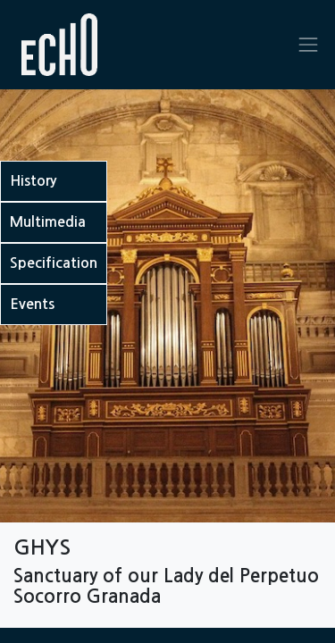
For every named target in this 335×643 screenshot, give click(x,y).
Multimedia (48, 222)
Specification (53, 263)
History (33, 181)
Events (32, 304)
